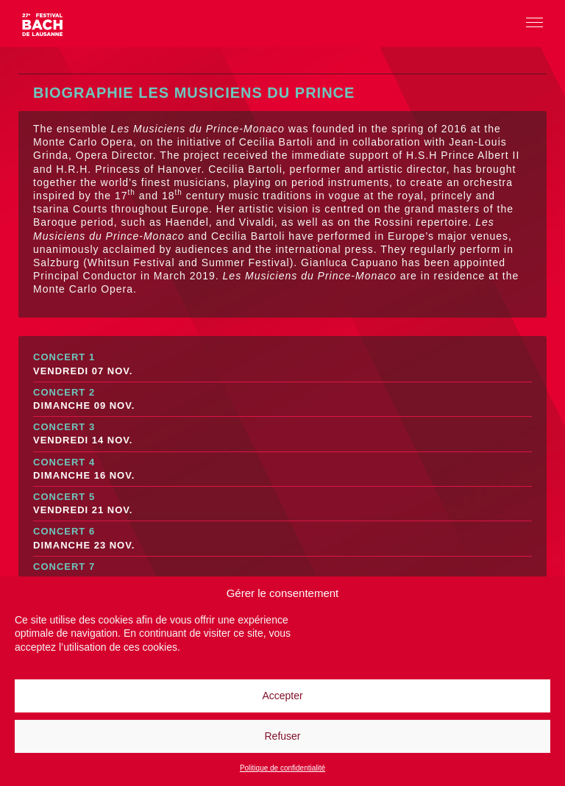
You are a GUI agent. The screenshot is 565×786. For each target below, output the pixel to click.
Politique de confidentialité (282, 768)
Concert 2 (282, 399)
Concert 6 (282, 538)
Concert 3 (282, 434)
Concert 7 (282, 574)
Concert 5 (282, 504)
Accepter (282, 695)
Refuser (282, 736)
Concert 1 (282, 364)
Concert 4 (282, 469)
